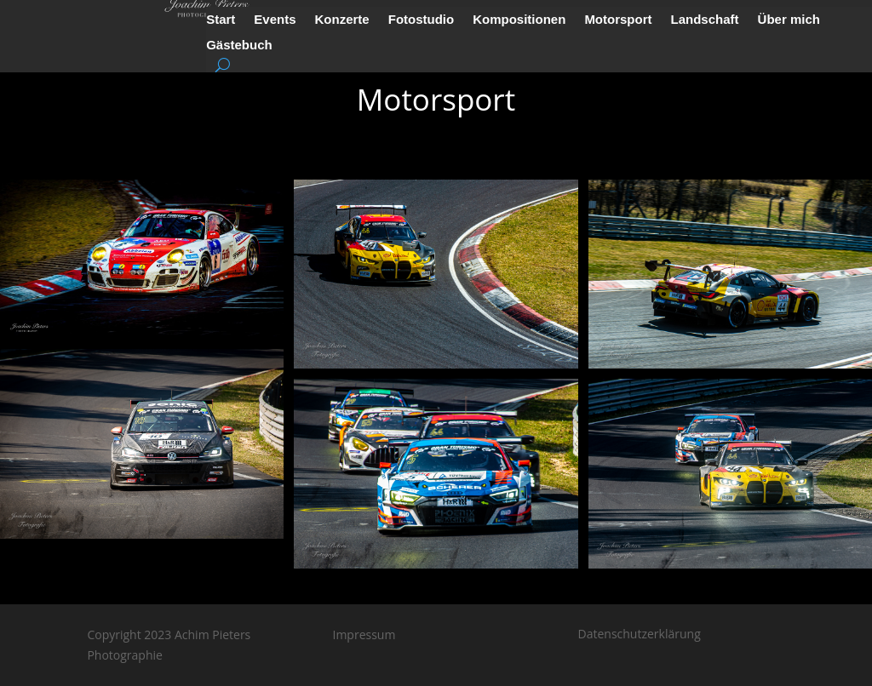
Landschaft (705, 20)
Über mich (789, 20)
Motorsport (617, 20)
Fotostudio (421, 20)
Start (220, 20)
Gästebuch (239, 45)
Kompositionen (519, 20)
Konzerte (342, 20)
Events (274, 20)
